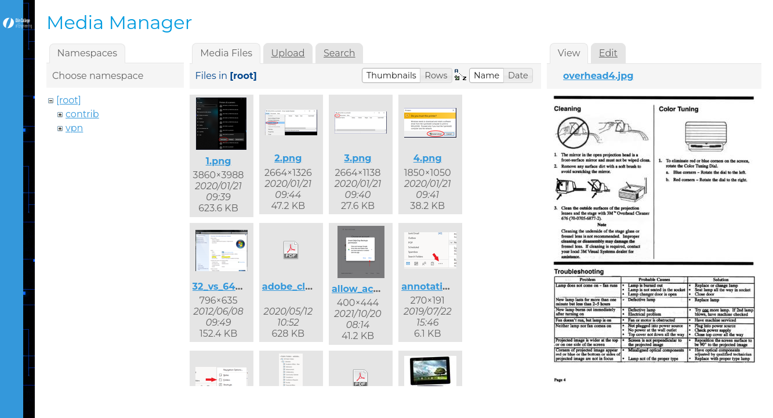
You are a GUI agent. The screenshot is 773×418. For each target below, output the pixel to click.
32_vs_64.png (225, 286)
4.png (427, 158)
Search (339, 53)
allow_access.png (374, 288)
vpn (74, 128)
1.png (218, 161)
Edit (608, 53)
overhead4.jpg (598, 75)
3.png (357, 158)
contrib (82, 114)
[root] (68, 100)
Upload (288, 53)
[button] (391, 75)
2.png (288, 158)
